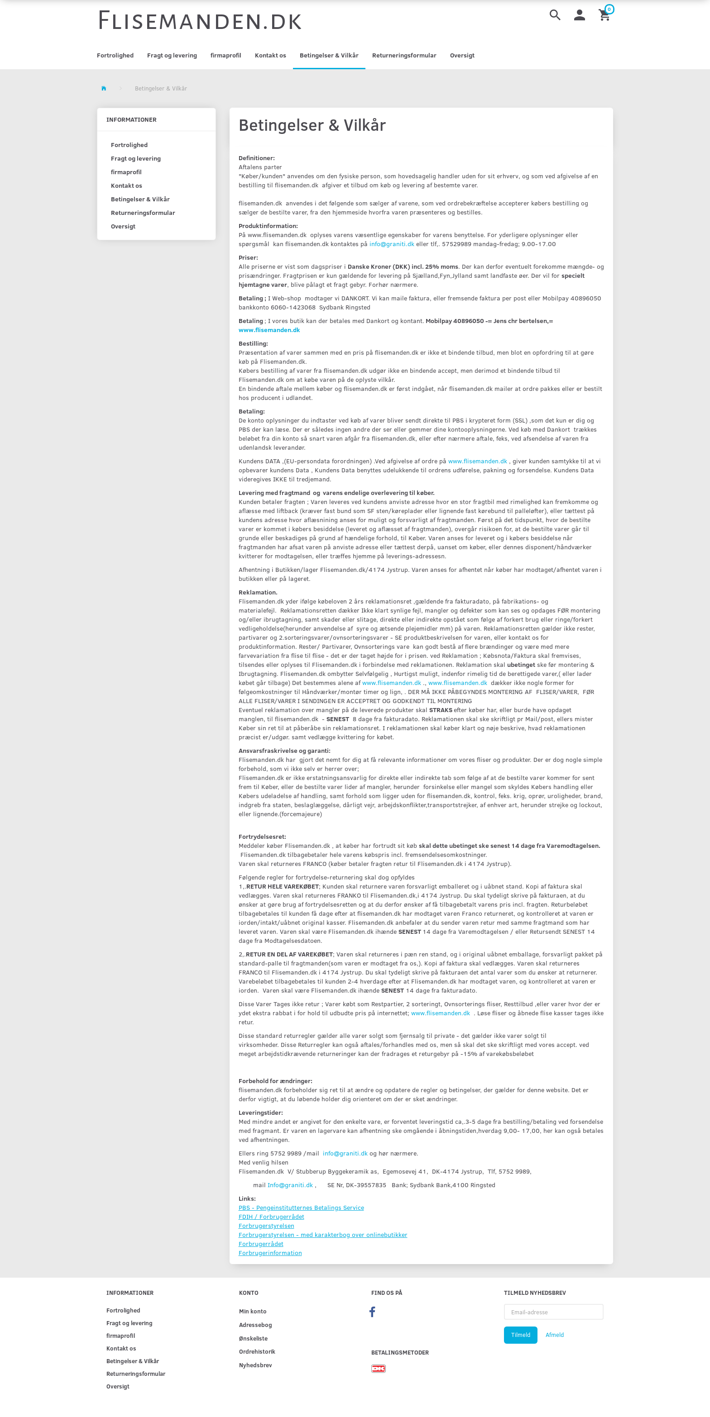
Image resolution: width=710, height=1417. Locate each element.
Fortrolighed (115, 55)
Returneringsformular (404, 55)
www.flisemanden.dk (269, 329)
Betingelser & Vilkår (329, 55)
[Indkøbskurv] (606, 14)
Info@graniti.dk (290, 1184)
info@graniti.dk (391, 243)
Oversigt (462, 55)
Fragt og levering (172, 55)
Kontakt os (270, 55)
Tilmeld (520, 1335)
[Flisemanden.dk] (199, 20)
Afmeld (555, 1335)
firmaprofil (226, 55)
